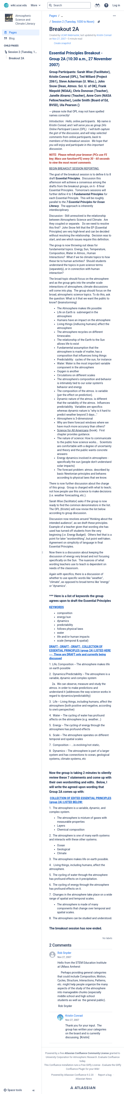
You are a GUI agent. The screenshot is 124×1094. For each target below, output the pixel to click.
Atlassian (82, 1087)
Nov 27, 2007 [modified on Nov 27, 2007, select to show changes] (59, 38)
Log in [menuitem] (116, 5)
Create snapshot (62, 43)
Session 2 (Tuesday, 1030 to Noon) (73, 21)
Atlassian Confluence (75, 1075)
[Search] (50, 5)
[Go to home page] (15, 5)
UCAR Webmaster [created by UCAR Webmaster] (70, 35)
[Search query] (69, 5)
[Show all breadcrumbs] (62, 16)
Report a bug (104, 1075)
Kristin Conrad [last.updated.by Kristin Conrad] (104, 35)
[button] (106, 5)
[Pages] (20, 32)
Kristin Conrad (74, 1015)
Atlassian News (84, 1078)
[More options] (114, 16)
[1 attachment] (98, 21)
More (34, 5)
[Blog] (20, 38)
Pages (53, 15)
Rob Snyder (64, 952)
